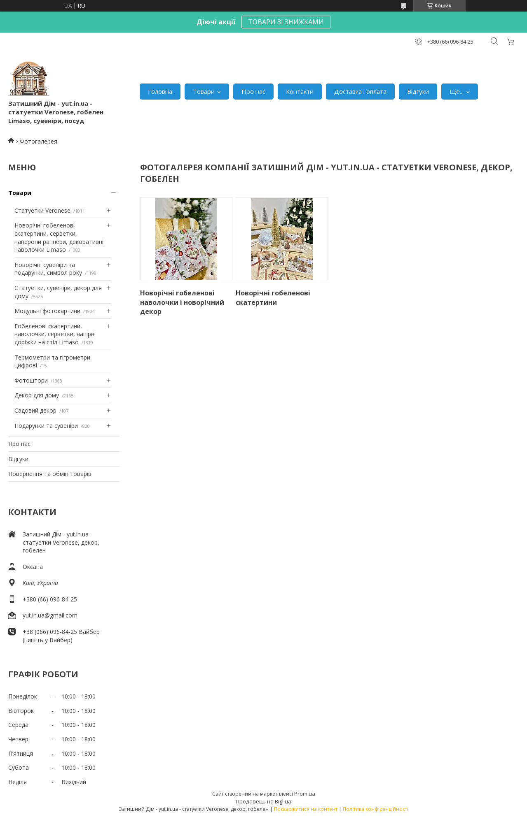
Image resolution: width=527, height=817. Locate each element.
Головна (160, 91)
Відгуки (418, 91)
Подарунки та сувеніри (46, 425)
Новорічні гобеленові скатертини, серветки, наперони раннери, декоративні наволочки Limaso (58, 237)
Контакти (300, 91)
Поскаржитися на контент (305, 808)
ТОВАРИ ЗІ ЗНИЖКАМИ (286, 21)
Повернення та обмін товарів (49, 474)
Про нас (253, 91)
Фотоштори (31, 380)
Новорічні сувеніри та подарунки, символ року (48, 269)
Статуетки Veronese (42, 210)
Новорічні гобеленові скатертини (273, 297)
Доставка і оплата (360, 91)
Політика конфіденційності (375, 808)
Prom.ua (304, 793)
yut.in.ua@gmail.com (50, 615)
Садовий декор (35, 410)
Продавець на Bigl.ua (263, 801)
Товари (204, 91)
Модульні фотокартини (47, 311)
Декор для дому (36, 395)
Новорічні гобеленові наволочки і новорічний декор (182, 302)
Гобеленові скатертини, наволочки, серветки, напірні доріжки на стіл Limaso (55, 334)
